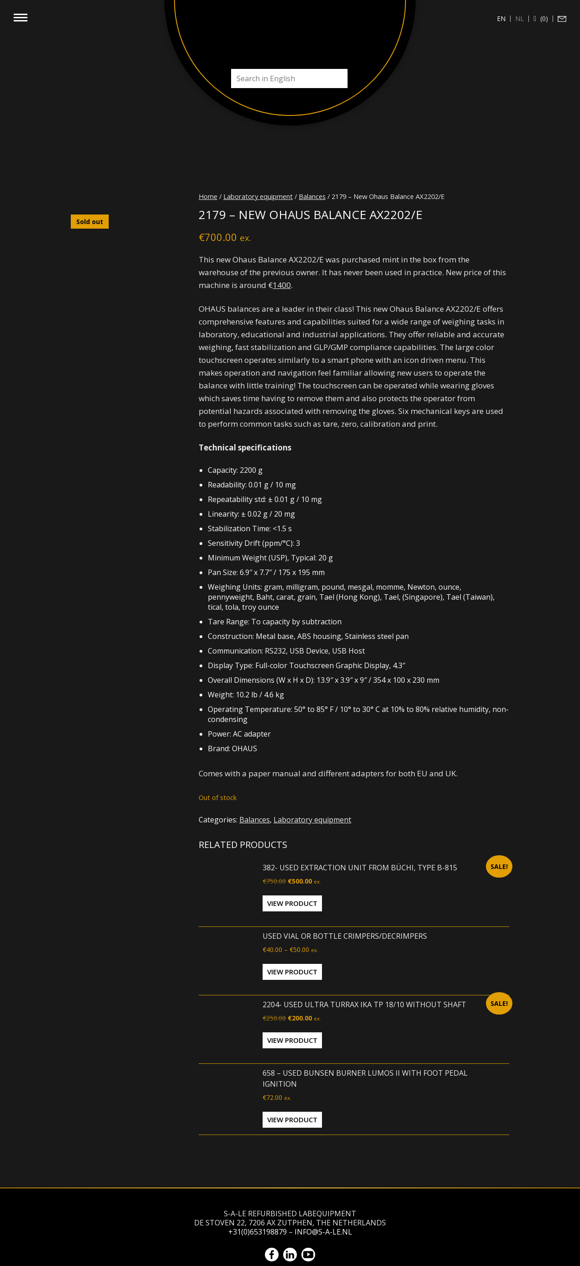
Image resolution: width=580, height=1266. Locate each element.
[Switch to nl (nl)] (520, 19)
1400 (282, 285)
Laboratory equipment (258, 196)
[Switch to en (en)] (501, 19)
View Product (292, 903)
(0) (543, 19)
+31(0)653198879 (257, 1232)
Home (208, 196)
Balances (312, 196)
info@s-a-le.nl (323, 1232)
